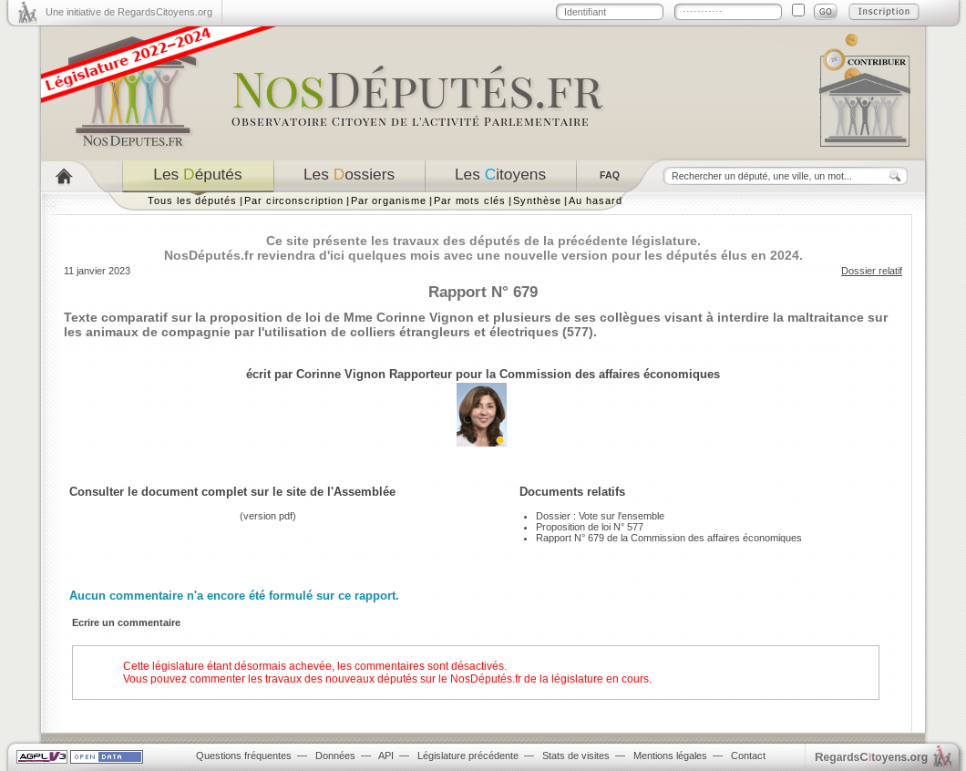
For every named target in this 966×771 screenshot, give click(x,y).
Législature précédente (468, 755)
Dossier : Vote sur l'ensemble (600, 515)
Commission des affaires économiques (609, 374)
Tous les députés (192, 200)
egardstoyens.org (871, 757)
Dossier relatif (871, 270)
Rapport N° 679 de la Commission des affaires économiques (669, 537)
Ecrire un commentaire (126, 622)
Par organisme (388, 200)
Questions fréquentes (244, 755)
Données (335, 755)
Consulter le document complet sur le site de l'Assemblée (232, 492)
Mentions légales (670, 755)
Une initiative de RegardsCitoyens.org (129, 11)
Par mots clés (470, 200)
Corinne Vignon (340, 374)
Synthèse (537, 200)
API (386, 755)
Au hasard (595, 200)
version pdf (268, 515)
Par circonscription (294, 200)
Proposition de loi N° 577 (589, 526)
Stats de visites (576, 755)
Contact (748, 755)
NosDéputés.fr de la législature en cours (549, 679)
